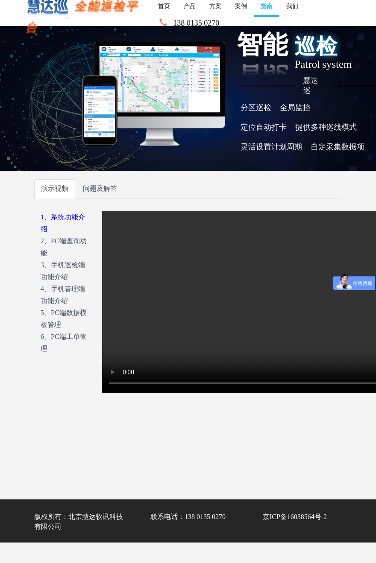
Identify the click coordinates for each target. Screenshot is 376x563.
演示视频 (54, 188)
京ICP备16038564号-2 (295, 516)
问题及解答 (100, 188)
